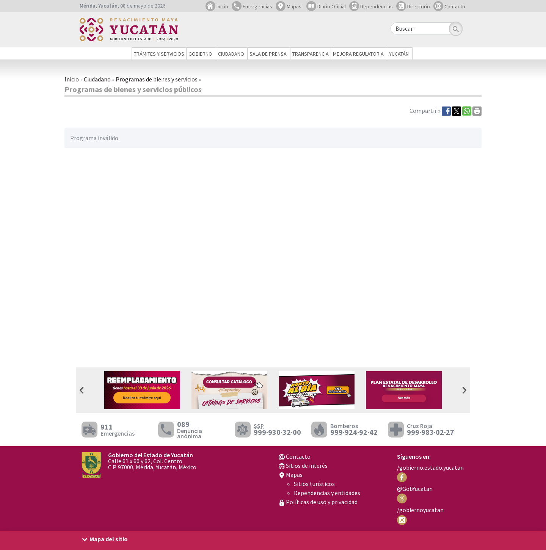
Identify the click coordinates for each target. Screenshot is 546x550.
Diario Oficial (326, 6)
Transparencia (310, 53)
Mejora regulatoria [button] (358, 53)
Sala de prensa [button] (268, 53)
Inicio (217, 6)
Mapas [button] (288, 6)
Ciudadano (97, 79)
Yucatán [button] (399, 53)
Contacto (449, 6)
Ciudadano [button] (231, 53)
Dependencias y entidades (327, 493)
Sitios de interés (303, 465)
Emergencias (252, 6)
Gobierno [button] (200, 53)
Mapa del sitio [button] (108, 539)
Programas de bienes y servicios (157, 79)
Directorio (413, 6)
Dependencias (371, 6)
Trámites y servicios (159, 53)
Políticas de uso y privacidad (318, 502)
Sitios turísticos (314, 484)
